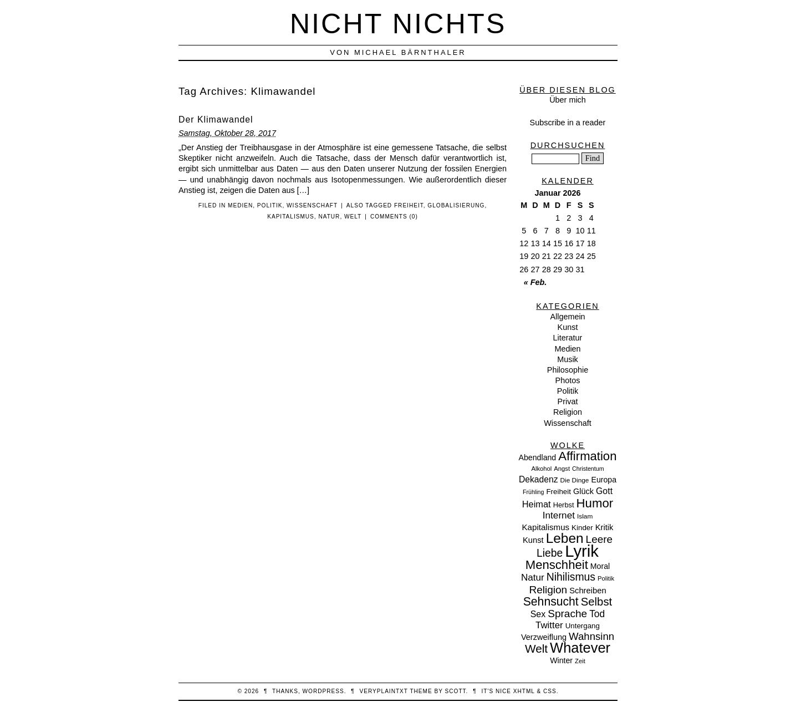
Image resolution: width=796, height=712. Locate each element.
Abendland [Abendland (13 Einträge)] (538, 457)
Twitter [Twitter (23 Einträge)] (549, 625)
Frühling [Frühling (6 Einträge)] (533, 492)
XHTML (524, 691)
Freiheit (408, 205)
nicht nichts (398, 23)
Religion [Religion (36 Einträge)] (548, 590)
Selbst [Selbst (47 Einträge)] (597, 602)
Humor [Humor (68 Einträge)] (595, 503)
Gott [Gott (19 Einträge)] (604, 491)
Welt (352, 216)
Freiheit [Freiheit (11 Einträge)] (558, 491)
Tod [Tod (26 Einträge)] (597, 613)
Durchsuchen (567, 145)
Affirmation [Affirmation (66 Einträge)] (587, 456)
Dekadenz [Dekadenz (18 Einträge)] (538, 479)
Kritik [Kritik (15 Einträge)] (604, 527)
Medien (240, 205)
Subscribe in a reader (568, 122)
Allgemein (567, 316)
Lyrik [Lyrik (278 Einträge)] (582, 551)
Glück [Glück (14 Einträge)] (583, 491)
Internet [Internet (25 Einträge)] (559, 515)
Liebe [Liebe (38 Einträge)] (550, 553)
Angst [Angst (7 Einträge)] (562, 468)
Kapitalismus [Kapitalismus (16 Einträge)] (546, 527)
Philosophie (567, 369)
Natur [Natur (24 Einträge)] (532, 577)
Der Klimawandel (215, 119)
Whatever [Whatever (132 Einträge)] (580, 647)
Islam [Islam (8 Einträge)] (585, 516)
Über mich (567, 99)
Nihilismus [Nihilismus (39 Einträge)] (571, 577)
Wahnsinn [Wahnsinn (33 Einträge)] (591, 636)
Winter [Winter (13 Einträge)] (561, 660)
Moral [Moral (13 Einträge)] (600, 566)
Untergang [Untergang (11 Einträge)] (582, 626)
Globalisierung (455, 205)
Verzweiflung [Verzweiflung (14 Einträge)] (544, 637)
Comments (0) (394, 216)
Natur (329, 216)
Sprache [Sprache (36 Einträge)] (567, 613)
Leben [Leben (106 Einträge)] (565, 538)
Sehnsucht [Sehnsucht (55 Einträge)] (551, 601)
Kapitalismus (290, 216)
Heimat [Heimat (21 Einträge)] (536, 504)
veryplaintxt (384, 691)
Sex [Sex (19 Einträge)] (537, 614)
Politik (270, 205)
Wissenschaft (312, 205)
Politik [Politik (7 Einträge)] (606, 578)
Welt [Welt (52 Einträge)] (536, 648)
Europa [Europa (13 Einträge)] (603, 479)
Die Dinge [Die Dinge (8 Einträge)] (574, 480)
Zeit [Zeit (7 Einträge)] (580, 661)
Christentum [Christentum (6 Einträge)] (588, 468)
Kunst (568, 327)
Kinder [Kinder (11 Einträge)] (582, 527)
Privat (568, 401)
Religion (567, 412)
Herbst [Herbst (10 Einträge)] (563, 505)
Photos (567, 380)
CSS (550, 691)
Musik (567, 359)
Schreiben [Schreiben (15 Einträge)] (587, 590)
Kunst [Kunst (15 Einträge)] (533, 540)
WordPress (323, 691)
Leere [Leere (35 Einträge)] (599, 539)
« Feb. (535, 282)
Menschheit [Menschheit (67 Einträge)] (556, 565)
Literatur (568, 337)
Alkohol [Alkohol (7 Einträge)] (541, 468)
